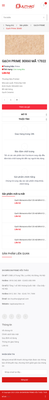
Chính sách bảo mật (10, 334)
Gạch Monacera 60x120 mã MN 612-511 (31, 200)
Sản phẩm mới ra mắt (13, 194)
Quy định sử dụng (9, 338)
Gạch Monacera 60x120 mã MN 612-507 (31, 226)
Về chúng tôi (7, 330)
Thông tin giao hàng (10, 342)
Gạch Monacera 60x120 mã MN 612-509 (31, 213)
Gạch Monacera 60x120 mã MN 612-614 (31, 240)
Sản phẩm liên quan (15, 253)
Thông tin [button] (7, 324)
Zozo (8, 397)
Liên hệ (5, 346)
